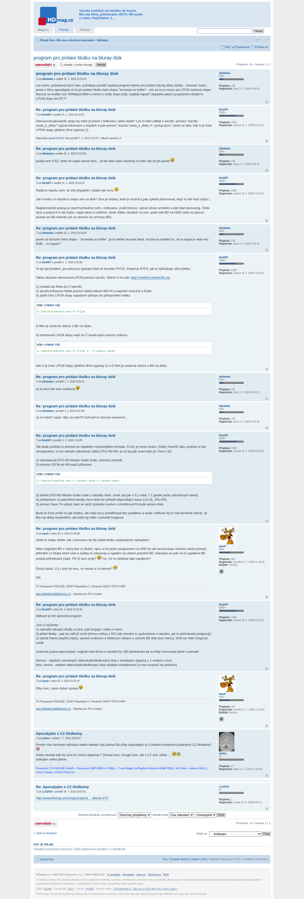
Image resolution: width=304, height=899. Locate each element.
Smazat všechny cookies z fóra (188, 859)
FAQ (228, 47)
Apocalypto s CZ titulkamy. (59, 733)
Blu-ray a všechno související (75, 40)
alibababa (47, 79)
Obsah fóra (47, 40)
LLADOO (47, 791)
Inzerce (141, 874)
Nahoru (266, 102)
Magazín (43, 30)
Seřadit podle (173, 814)
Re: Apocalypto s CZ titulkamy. (62, 787)
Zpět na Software (46, 833)
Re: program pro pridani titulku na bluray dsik (76, 109)
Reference (154, 874)
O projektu (113, 874)
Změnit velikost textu (264, 39)
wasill (45, 533)
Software (102, 40)
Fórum (63, 30)
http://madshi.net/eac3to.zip (150, 277)
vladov (46, 738)
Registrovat (243, 47)
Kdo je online (43, 844)
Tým (164, 859)
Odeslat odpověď (45, 65)
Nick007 (46, 114)
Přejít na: (201, 833)
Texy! (71, 888)
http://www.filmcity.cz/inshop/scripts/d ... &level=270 (72, 798)
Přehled (85, 30)
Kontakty (128, 874)
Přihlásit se (261, 47)
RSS (166, 874)
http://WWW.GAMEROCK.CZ (53, 593)
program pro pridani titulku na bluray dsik (77, 57)
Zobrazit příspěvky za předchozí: (114, 814)
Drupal (48, 888)
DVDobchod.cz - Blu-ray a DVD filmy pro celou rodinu (145, 888)
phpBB (90, 888)
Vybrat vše (52, 305)
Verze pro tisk (257, 39)
